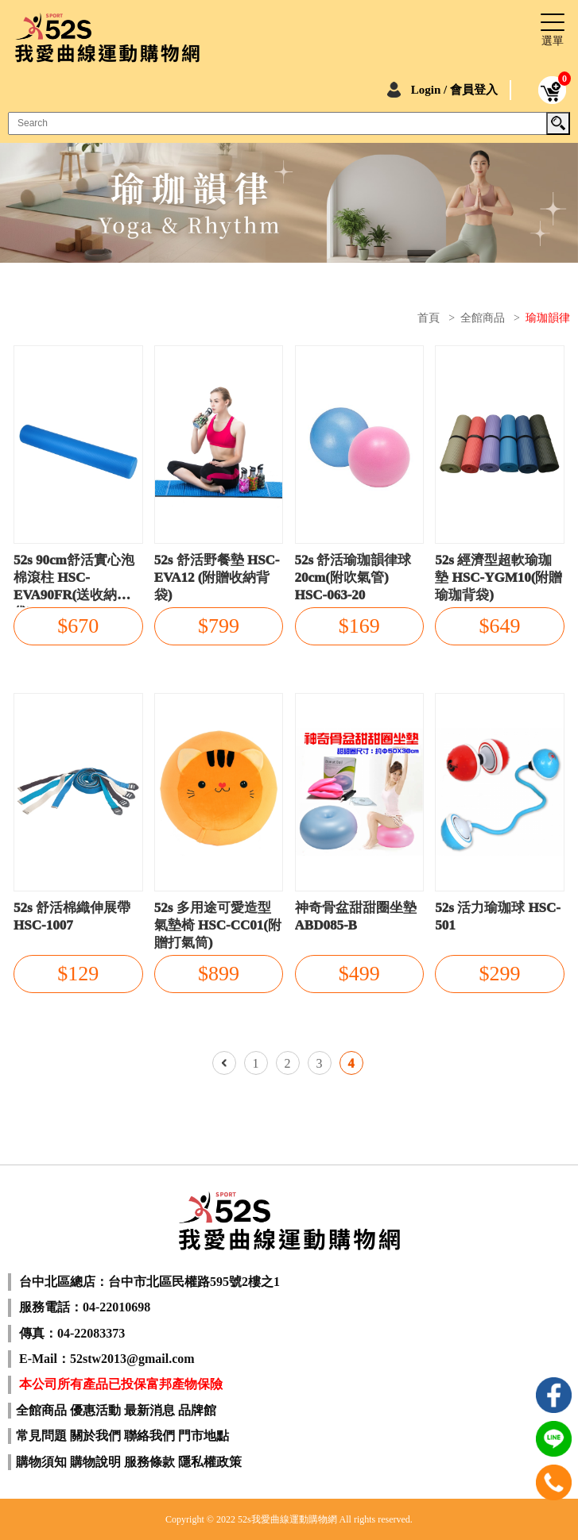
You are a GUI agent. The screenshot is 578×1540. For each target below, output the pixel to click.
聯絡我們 (149, 1435)
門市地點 (203, 1435)
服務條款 (149, 1462)
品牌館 (197, 1410)
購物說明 (95, 1462)
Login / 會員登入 (454, 89)
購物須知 (41, 1462)
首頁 (428, 318)
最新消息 (149, 1410)
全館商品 (482, 318)
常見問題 (41, 1435)
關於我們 (95, 1435)
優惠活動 (95, 1410)
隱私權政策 (210, 1462)
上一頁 (224, 1063)
